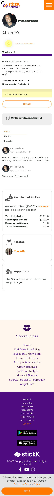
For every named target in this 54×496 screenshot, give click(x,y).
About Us (27, 403)
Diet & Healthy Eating (27, 349)
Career (27, 345)
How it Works (27, 413)
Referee (19, 242)
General (27, 399)
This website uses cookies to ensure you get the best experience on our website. (27, 479)
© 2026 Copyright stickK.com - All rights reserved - (27, 463)
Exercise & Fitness (27, 358)
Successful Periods (12, 80)
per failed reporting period (20, 210)
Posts (7, 131)
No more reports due (16, 94)
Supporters (21, 271)
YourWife (19, 251)
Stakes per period (16, 219)
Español (27, 423)
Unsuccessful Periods (14, 84)
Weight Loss (27, 384)
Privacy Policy (27, 420)
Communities (27, 336)
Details (27, 104)
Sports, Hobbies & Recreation (27, 380)
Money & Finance (27, 375)
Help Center (27, 406)
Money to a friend (15, 206)
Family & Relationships (27, 362)
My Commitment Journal (26, 118)
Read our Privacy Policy (27, 484)
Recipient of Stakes (27, 197)
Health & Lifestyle (27, 371)
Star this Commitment (24, 43)
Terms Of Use (27, 416)
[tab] (14, 131)
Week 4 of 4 (8, 52)
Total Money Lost (15, 226)
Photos (7, 136)
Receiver (44, 206)
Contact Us (27, 409)
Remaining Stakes (16, 223)
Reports (8, 141)
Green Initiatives (27, 367)
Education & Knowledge (27, 354)
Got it (27, 491)
